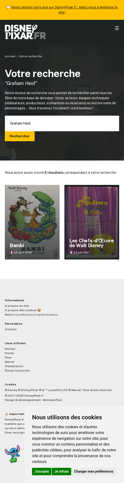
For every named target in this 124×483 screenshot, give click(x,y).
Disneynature (14, 366)
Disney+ (10, 348)
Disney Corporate (17, 370)
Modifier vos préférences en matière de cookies (31, 314)
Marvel (9, 362)
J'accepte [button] (41, 471)
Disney (9, 353)
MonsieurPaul (52, 400)
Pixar (8, 357)
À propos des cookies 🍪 (23, 310)
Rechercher (20, 136)
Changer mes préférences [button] (93, 471)
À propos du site (17, 306)
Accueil (10, 56)
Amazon (11, 329)
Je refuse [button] (61, 471)
